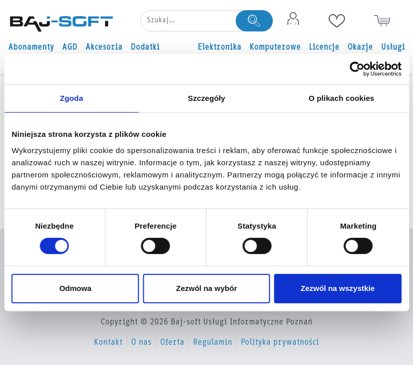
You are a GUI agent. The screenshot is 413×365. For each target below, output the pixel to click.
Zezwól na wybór (206, 288)
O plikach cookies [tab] (341, 98)
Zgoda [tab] (71, 98)
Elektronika (219, 48)
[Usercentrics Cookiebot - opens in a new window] (356, 69)
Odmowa (75, 288)
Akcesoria (103, 48)
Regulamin (212, 343)
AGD (69, 48)
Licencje (324, 48)
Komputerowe (275, 48)
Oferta (172, 343)
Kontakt (108, 343)
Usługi (393, 48)
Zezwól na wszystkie (338, 288)
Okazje (360, 48)
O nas (141, 343)
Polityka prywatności (280, 343)
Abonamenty (31, 48)
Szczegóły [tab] (206, 98)
